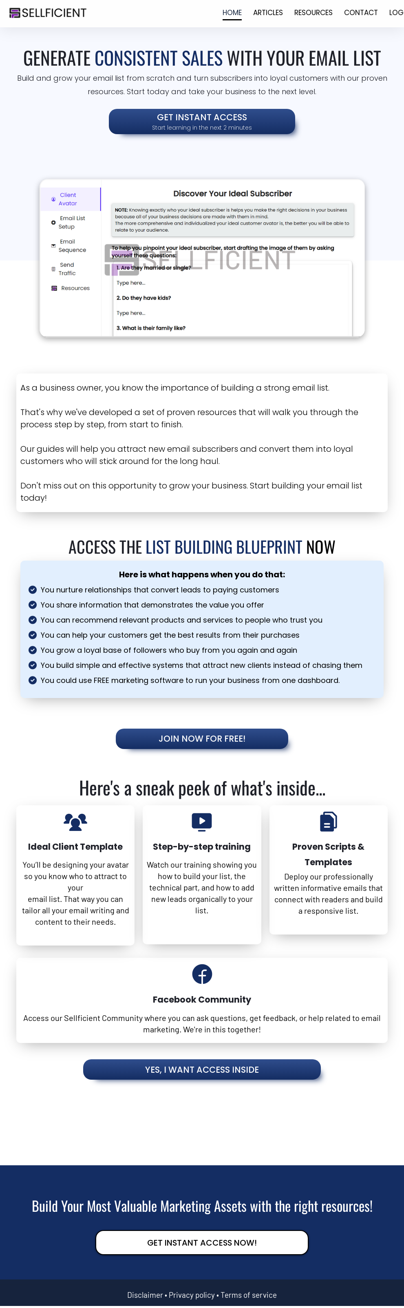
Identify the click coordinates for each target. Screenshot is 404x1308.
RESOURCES (313, 13)
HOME (232, 13)
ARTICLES (268, 13)
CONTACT (361, 13)
